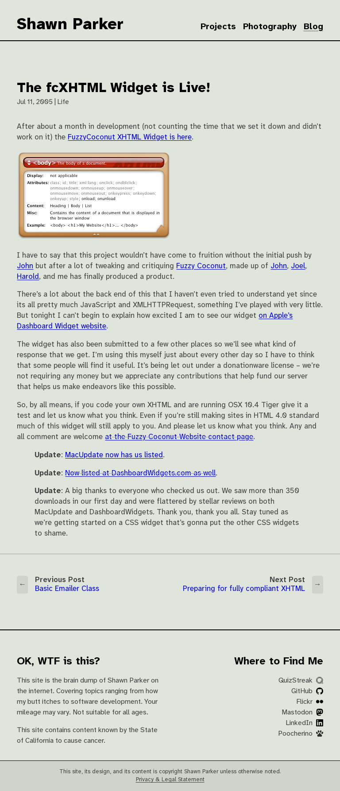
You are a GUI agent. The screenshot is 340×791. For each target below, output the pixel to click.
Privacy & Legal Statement (170, 780)
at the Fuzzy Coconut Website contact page (179, 437)
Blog (313, 26)
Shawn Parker (70, 24)
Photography (270, 26)
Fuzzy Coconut (201, 266)
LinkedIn (304, 723)
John (25, 266)
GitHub (307, 691)
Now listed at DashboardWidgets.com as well (140, 473)
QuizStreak (300, 680)
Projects (218, 26)
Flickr (309, 702)
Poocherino (300, 733)
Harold (28, 277)
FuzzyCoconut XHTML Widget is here (130, 137)
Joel (298, 266)
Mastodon (302, 712)
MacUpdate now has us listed (114, 455)
